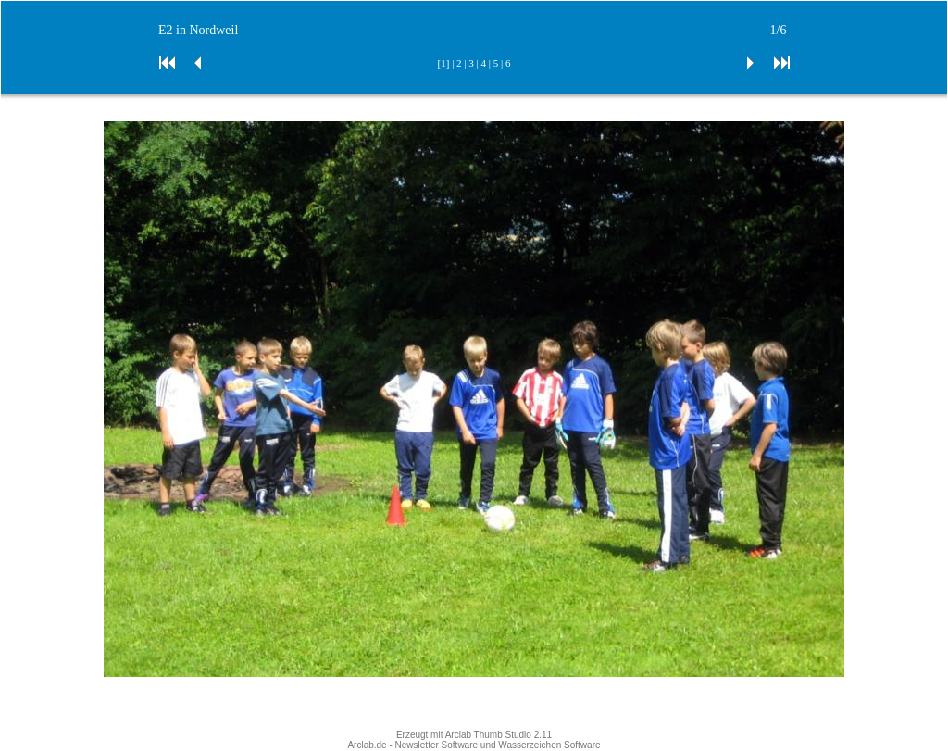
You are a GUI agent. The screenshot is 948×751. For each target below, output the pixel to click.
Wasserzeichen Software (549, 745)
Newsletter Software (436, 745)
